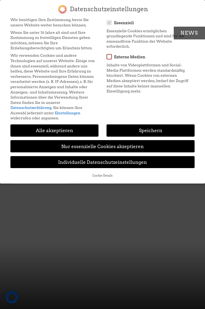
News (189, 33)
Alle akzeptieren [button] (54, 130)
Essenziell (122, 22)
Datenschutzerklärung (31, 107)
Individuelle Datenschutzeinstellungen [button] (102, 162)
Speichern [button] (150, 130)
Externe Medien (128, 56)
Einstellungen (67, 113)
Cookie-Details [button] (102, 175)
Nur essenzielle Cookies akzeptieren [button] (102, 146)
